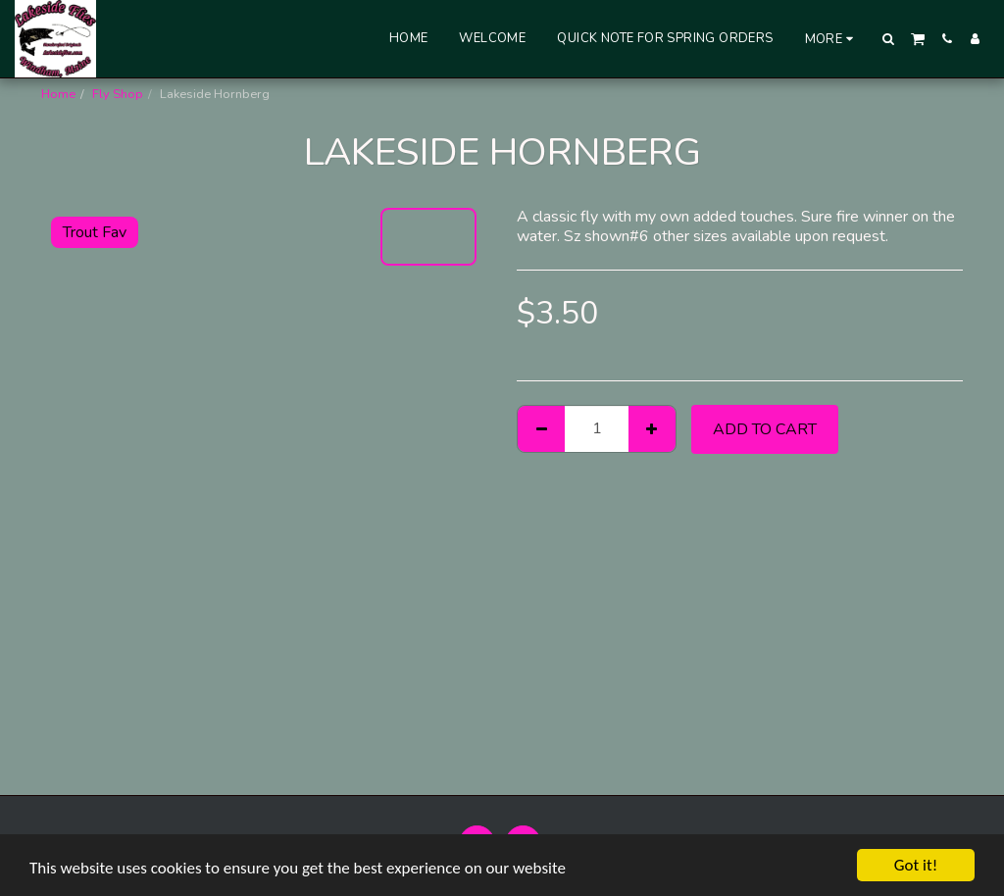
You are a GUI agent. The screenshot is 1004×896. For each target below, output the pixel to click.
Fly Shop (117, 94)
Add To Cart (765, 429)
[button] (889, 38)
